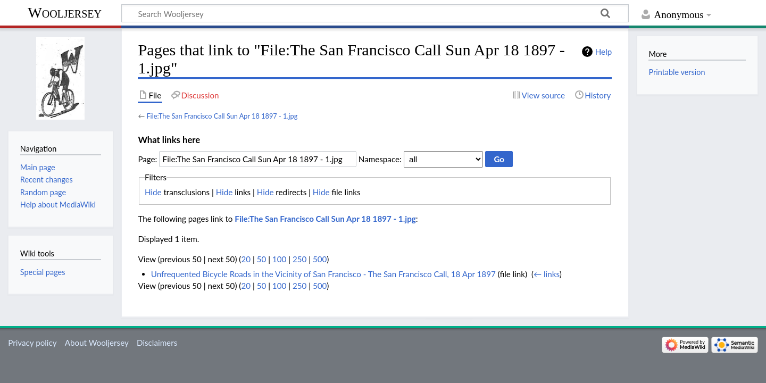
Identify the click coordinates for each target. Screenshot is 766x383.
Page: (147, 159)
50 (262, 259)
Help (603, 51)
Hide (153, 192)
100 (279, 259)
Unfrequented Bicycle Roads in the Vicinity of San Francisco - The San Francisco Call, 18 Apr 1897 (323, 274)
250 (299, 259)
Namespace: (380, 159)
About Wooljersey (97, 342)
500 (320, 259)
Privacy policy (32, 342)
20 (246, 259)
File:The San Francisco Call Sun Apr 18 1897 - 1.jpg (221, 116)
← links (547, 274)
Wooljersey (65, 12)
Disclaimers (157, 342)
